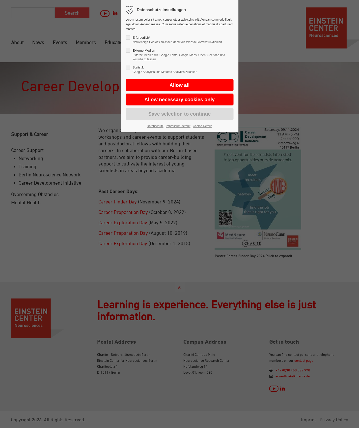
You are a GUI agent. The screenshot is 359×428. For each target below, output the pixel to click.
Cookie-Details (202, 126)
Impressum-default (178, 126)
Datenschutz (155, 126)
